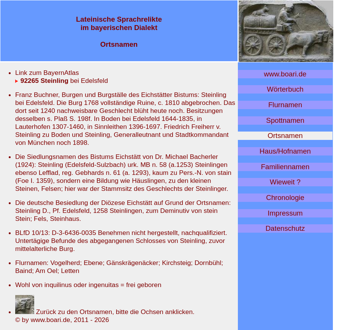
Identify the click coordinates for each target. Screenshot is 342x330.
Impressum (285, 213)
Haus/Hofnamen (285, 151)
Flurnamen (285, 105)
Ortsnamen (285, 136)
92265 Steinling (41, 80)
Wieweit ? (285, 182)
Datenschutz (285, 228)
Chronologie (285, 197)
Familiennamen (285, 167)
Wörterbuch (285, 89)
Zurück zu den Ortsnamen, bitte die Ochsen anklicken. (105, 312)
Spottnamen (285, 120)
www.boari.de (285, 74)
